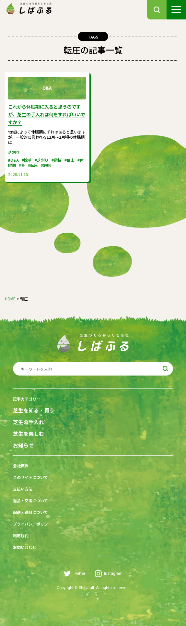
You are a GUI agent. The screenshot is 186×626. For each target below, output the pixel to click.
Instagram (108, 573)
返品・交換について (30, 500)
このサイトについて (30, 477)
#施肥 (46, 165)
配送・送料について (30, 512)
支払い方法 (22, 489)
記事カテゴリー (26, 398)
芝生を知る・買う (33, 410)
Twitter (74, 573)
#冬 (22, 165)
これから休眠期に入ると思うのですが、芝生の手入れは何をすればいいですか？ (46, 114)
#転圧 (33, 165)
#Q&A (13, 160)
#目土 (69, 160)
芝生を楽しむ (28, 433)
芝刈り (14, 152)
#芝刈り (42, 160)
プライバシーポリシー (32, 524)
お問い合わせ (24, 547)
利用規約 (21, 535)
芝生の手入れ (28, 422)
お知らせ (23, 445)
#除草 (27, 160)
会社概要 (21, 465)
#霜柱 (57, 160)
